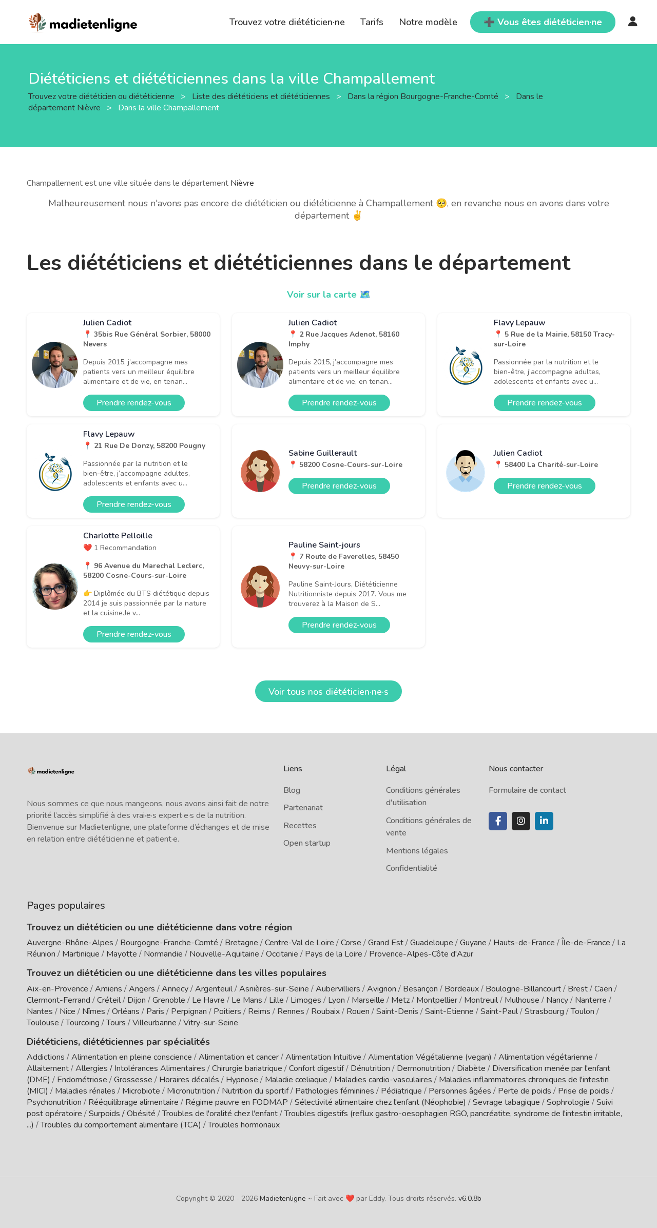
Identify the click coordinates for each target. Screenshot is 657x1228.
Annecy (175, 989)
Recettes (300, 825)
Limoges (306, 1000)
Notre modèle (428, 22)
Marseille (368, 1000)
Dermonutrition (424, 1068)
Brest (578, 989)
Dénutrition (370, 1068)
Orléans (126, 1011)
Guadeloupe (431, 942)
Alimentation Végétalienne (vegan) (430, 1057)
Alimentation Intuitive (323, 1057)
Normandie (163, 954)
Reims (259, 1011)
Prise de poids (583, 1091)
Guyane (473, 942)
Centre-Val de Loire (299, 942)
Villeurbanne (154, 1022)
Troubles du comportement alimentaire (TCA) (121, 1124)
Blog (291, 790)
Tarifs (371, 22)
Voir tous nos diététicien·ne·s (328, 692)
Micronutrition (191, 1091)
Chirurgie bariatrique (247, 1068)
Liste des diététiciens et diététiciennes (262, 96)
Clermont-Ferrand (58, 1000)
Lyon (336, 1000)
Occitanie (282, 954)
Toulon (582, 1011)
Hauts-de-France (524, 942)
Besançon (420, 989)
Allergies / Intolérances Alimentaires (140, 1068)
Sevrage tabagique (506, 1102)
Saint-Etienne (449, 1011)
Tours (116, 1022)
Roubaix (325, 1011)
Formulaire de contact (527, 790)
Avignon (381, 989)
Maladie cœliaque (296, 1079)
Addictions (46, 1057)
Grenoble (168, 1000)
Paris (155, 1011)
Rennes (290, 1011)
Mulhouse (522, 1000)
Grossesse (133, 1079)
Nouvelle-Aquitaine (224, 954)
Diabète (471, 1068)
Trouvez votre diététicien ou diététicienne (102, 96)
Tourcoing (83, 1022)
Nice (67, 1011)
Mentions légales (417, 850)
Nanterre (591, 1000)
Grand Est (385, 942)
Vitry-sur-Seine (210, 1022)
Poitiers (227, 1011)
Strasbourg (544, 1011)
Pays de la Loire (333, 954)
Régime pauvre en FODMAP (236, 1102)
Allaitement (48, 1068)
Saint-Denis (397, 1011)
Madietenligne (283, 1198)
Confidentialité (411, 868)
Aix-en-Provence (57, 989)
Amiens (108, 989)
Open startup (307, 843)
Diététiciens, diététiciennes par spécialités (118, 1042)
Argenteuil (214, 989)
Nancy (557, 1000)
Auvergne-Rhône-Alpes (70, 942)
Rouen (358, 1011)
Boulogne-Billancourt (523, 989)
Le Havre (208, 1000)
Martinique (81, 954)
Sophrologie (568, 1102)
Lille (276, 1000)
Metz (400, 1000)
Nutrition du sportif (255, 1091)
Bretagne (241, 942)
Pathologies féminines (334, 1091)
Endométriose (82, 1079)
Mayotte (121, 954)
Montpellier (436, 1000)
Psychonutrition (54, 1102)
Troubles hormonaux (244, 1124)
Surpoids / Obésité (122, 1113)
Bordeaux (462, 989)
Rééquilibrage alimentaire (133, 1102)
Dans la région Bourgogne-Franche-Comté (423, 96)
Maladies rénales (85, 1091)
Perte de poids (524, 1091)
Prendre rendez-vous (133, 402)
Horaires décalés (189, 1079)
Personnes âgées (460, 1091)
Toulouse (43, 1022)
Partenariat (303, 807)
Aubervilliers (338, 989)
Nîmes (93, 1011)
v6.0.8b (469, 1198)
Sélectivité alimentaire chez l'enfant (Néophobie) (380, 1102)
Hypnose (242, 1079)
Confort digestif (316, 1068)
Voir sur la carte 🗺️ (329, 294)
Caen (603, 989)
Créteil (109, 1000)
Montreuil (481, 1000)
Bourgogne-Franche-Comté (169, 942)
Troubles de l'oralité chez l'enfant (220, 1113)
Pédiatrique (401, 1091)
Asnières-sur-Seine (274, 989)
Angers (142, 989)
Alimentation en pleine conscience (131, 1057)
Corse (351, 942)
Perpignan (189, 1011)
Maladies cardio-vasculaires (383, 1079)
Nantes (40, 1011)
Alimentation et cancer (239, 1057)
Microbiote (142, 1091)
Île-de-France (586, 942)
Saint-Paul (499, 1011)
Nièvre (242, 183)
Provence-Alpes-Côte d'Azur (421, 954)
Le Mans (246, 1000)
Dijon (136, 1000)
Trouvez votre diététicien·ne (287, 22)
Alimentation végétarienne (545, 1057)
